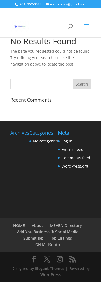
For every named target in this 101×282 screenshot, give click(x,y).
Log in (67, 141)
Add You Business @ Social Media (47, 231)
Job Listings (61, 238)
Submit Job (33, 238)
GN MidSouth (47, 244)
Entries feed (72, 149)
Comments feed (76, 157)
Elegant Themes (49, 268)
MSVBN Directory (66, 225)
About (37, 225)
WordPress (50, 274)
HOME (19, 225)
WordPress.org (75, 166)
